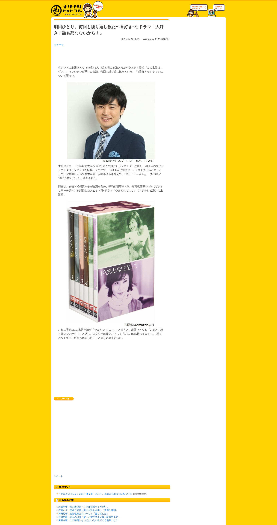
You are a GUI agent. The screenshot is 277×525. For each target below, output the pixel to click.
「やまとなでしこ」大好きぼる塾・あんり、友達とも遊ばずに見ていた (95, 494)
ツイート (59, 44)
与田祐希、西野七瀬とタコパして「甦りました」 (83, 513)
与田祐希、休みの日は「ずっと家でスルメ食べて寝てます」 (89, 517)
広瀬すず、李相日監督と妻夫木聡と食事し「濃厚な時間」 (88, 510)
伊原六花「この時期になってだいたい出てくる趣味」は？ (88, 520)
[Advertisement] (99, 55)
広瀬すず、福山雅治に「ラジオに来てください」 (83, 507)
